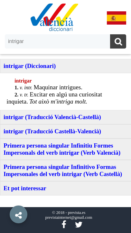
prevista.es (76, 212)
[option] (65, 116)
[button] (6, 199)
